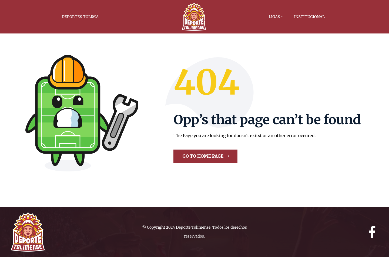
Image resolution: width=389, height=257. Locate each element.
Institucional (309, 16)
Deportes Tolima (80, 16)
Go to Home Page (206, 156)
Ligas (274, 16)
